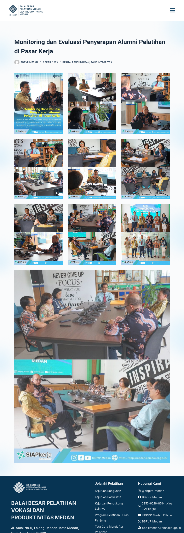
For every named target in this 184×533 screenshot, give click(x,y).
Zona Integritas (101, 62)
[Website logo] (26, 10)
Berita (67, 62)
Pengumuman (81, 62)
